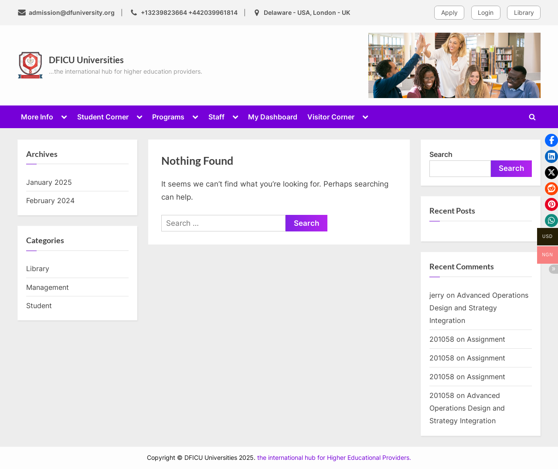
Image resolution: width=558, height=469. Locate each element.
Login (485, 12)
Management (47, 287)
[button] (551, 140)
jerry (436, 295)
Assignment (486, 339)
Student (39, 305)
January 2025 (49, 182)
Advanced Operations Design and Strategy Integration (478, 308)
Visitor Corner (330, 116)
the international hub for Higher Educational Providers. (334, 457)
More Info (37, 116)
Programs (168, 116)
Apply (449, 12)
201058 (441, 339)
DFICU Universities (86, 59)
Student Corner (103, 116)
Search (441, 154)
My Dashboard (272, 116)
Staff (216, 116)
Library (524, 12)
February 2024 (50, 200)
